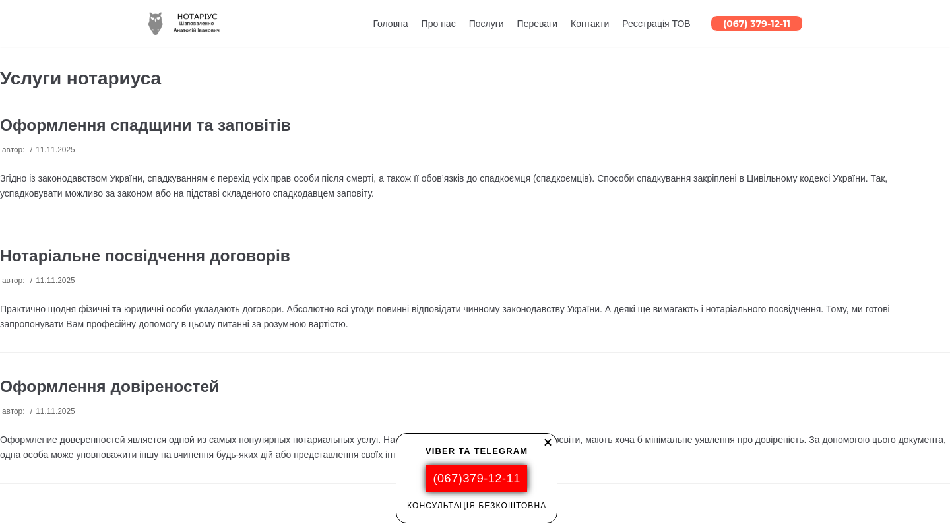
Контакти (590, 23)
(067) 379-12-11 (756, 24)
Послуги (486, 23)
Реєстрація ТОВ (656, 23)
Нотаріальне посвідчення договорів (145, 256)
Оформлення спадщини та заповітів (145, 125)
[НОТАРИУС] (186, 23)
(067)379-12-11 (476, 478)
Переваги (537, 23)
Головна (390, 23)
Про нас (439, 23)
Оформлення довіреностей (109, 386)
